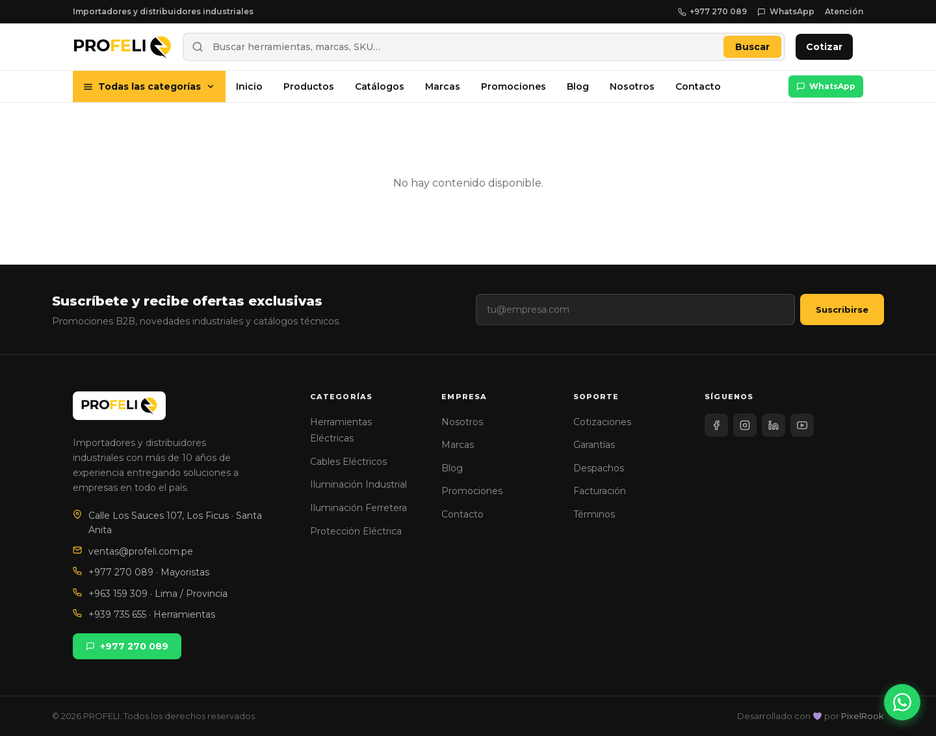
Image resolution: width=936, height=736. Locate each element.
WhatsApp (785, 11)
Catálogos (379, 86)
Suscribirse (842, 309)
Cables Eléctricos (348, 461)
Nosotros (632, 86)
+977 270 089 (713, 11)
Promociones (513, 86)
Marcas (442, 86)
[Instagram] (745, 425)
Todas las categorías (149, 86)
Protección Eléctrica (356, 531)
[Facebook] (716, 425)
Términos (594, 514)
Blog (578, 86)
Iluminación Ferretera (358, 508)
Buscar (752, 47)
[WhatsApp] (902, 702)
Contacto (698, 86)
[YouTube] (802, 425)
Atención (844, 11)
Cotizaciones (602, 422)
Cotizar (824, 47)
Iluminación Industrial (358, 484)
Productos (308, 86)
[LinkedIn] (773, 425)
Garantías (594, 445)
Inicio (249, 86)
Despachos (598, 468)
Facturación (599, 491)
